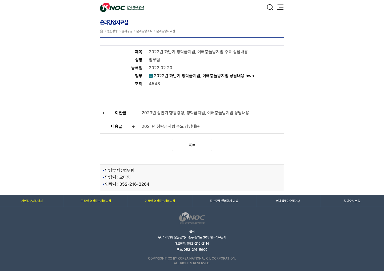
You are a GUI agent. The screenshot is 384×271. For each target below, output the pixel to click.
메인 (101, 31)
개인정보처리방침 (32, 201)
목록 (192, 144)
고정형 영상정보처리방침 (96, 201)
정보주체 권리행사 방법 (224, 201)
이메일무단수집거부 (288, 201)
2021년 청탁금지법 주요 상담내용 (171, 126)
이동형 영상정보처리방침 (160, 201)
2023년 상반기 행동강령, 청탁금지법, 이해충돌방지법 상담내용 (195, 112)
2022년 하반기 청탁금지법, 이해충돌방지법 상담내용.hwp (201, 75)
